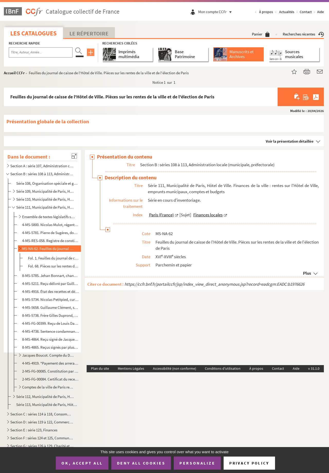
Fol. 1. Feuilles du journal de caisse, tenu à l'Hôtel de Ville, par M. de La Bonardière (53, 258)
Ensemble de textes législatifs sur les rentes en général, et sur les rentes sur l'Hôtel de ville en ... (48, 216)
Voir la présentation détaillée (290, 141)
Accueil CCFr (14, 72)
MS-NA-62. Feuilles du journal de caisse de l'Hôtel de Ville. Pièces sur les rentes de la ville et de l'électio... (48, 248)
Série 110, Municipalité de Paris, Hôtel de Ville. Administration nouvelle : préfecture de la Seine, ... (45, 199)
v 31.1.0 (313, 368)
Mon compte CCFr (216, 11)
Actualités (286, 12)
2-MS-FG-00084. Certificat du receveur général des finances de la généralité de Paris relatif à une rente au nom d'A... (50, 379)
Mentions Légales (131, 368)
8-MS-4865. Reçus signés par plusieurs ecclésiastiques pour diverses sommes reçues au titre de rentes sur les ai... (50, 347)
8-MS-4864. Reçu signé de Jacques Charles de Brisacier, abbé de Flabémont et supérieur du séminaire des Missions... (50, 339)
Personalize (197, 463)
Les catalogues (33, 33)
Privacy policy (249, 463)
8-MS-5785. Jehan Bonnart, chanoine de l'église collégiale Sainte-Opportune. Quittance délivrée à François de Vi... (50, 275)
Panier (261, 34)
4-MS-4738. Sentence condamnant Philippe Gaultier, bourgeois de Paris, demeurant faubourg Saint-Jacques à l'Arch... (50, 331)
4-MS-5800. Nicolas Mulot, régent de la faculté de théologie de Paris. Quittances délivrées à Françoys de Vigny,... (50, 224)
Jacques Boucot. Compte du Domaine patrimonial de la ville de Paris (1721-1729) (48, 355)
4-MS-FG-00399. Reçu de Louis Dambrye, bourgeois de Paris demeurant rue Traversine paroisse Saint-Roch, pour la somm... (50, 323)
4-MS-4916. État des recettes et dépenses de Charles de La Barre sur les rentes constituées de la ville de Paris (50, 291)
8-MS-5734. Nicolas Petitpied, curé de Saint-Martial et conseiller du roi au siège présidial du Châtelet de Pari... (50, 299)
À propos (266, 12)
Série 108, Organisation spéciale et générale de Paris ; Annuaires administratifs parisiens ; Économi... (47, 183)
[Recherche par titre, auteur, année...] (40, 52)
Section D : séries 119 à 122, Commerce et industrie (42, 422)
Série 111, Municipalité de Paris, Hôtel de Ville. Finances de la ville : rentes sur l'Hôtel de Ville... (45, 207)
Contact (306, 12)
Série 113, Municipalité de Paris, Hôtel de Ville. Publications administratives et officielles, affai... (47, 404)
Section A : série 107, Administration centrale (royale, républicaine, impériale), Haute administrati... (42, 165)
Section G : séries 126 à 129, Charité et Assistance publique (42, 445)
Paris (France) (161, 215)
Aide (320, 12)
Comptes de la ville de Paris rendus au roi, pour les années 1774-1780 (48, 387)
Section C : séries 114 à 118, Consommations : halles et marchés (42, 414)
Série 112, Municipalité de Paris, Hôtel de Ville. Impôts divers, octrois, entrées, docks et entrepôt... (45, 396)
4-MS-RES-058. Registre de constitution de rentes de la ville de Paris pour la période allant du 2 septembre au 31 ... (50, 240)
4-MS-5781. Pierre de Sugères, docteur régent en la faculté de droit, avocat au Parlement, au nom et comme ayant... (50, 232)
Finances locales (208, 215)
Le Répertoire (88, 33)
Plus (307, 273)
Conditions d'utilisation (223, 368)
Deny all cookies (141, 463)
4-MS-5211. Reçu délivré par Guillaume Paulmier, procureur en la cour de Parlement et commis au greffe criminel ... (50, 283)
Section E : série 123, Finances (33, 430)
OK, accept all (82, 463)
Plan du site (100, 368)
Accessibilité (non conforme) (174, 368)
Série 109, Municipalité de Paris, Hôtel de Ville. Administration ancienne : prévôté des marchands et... (45, 191)
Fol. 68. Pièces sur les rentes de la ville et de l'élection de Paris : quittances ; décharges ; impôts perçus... (53, 266)
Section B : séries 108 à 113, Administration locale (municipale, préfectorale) (42, 173)
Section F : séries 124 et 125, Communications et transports (42, 437)
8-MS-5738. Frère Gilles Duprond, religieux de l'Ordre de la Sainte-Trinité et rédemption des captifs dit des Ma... (50, 315)
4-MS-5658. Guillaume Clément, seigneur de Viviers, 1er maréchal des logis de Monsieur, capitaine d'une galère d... (50, 307)
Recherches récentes (303, 34)
